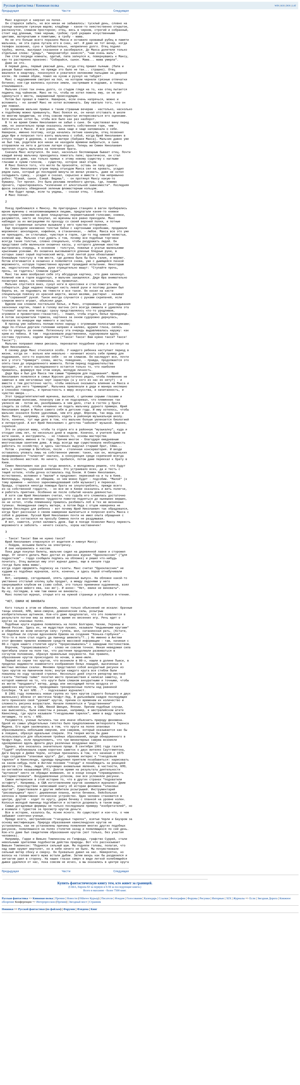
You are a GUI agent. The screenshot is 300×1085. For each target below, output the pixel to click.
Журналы (239, 1068)
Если (252, 1068)
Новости (72, 1068)
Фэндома (82, 1079)
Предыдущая (10, 11)
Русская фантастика (18, 5)
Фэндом (120, 1068)
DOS (288, 5)
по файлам (53, 1079)
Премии (60, 1068)
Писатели (107, 1068)
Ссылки (163, 1068)
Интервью (218, 1068)
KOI (283, 5)
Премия (61, 1072)
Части (66, 11)
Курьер (94, 1068)
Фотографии (177, 1068)
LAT (294, 5)
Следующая (121, 11)
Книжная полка (47, 5)
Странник (95, 1072)
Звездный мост (78, 1072)
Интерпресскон (45, 1072)
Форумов (69, 1079)
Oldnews (84, 1068)
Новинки (7, 1079)
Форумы (192, 1068)
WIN (277, 5)
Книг (94, 1079)
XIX (228, 1068)
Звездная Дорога (267, 1068)
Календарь (150, 1068)
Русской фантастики (31, 1079)
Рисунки (205, 1068)
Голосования (134, 1068)
